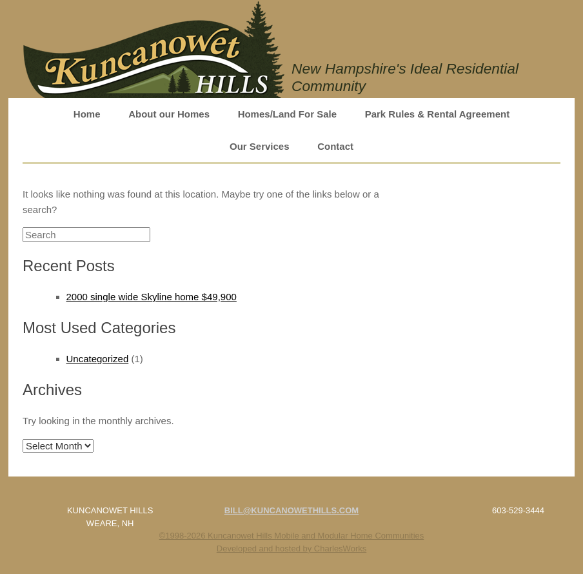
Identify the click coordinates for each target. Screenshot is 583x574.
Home (87, 113)
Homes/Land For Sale (287, 113)
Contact (335, 146)
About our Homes (169, 113)
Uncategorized (97, 358)
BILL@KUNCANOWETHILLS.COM (291, 510)
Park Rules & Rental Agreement (437, 113)
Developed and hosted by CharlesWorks (291, 548)
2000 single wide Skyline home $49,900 (151, 296)
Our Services (260, 146)
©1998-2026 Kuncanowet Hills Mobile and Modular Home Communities (291, 535)
